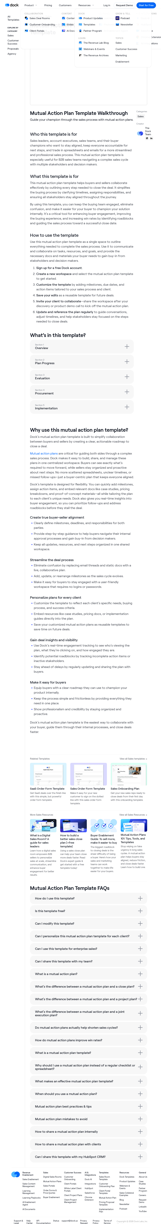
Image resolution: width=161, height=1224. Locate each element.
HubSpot (89, 1188)
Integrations (90, 1184)
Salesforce (90, 1193)
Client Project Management (70, 1201)
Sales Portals (49, 1186)
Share (113, 27)
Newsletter (124, 1204)
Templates (36, 15)
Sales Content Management (28, 1185)
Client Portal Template (104, 1192)
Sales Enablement (30, 1179)
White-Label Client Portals (72, 1189)
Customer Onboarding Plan (107, 1185)
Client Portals (70, 1184)
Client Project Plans (73, 1195)
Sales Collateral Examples (126, 1194)
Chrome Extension (89, 1198)
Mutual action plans (44, 453)
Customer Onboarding (69, 1178)
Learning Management (28, 1192)
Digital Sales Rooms (52, 1177)
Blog (121, 1200)
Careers (142, 1195)
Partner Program (143, 1189)
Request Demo (142, 1201)
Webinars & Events (124, 1187)
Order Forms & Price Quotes (50, 1191)
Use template (133, 28)
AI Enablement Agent (29, 1203)
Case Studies (142, 1182)
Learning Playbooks (31, 1198)
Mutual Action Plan (107, 1198)
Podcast (123, 1209)
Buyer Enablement (51, 1197)
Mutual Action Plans (52, 1181)
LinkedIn (143, 1207)
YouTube (143, 1211)
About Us (143, 1177)
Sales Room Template (104, 1178)
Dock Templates (126, 1177)
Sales (48, 16)
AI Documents (28, 1209)
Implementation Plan (106, 1210)
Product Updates (127, 1181)
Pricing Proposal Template (106, 1203)
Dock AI (88, 1179)
